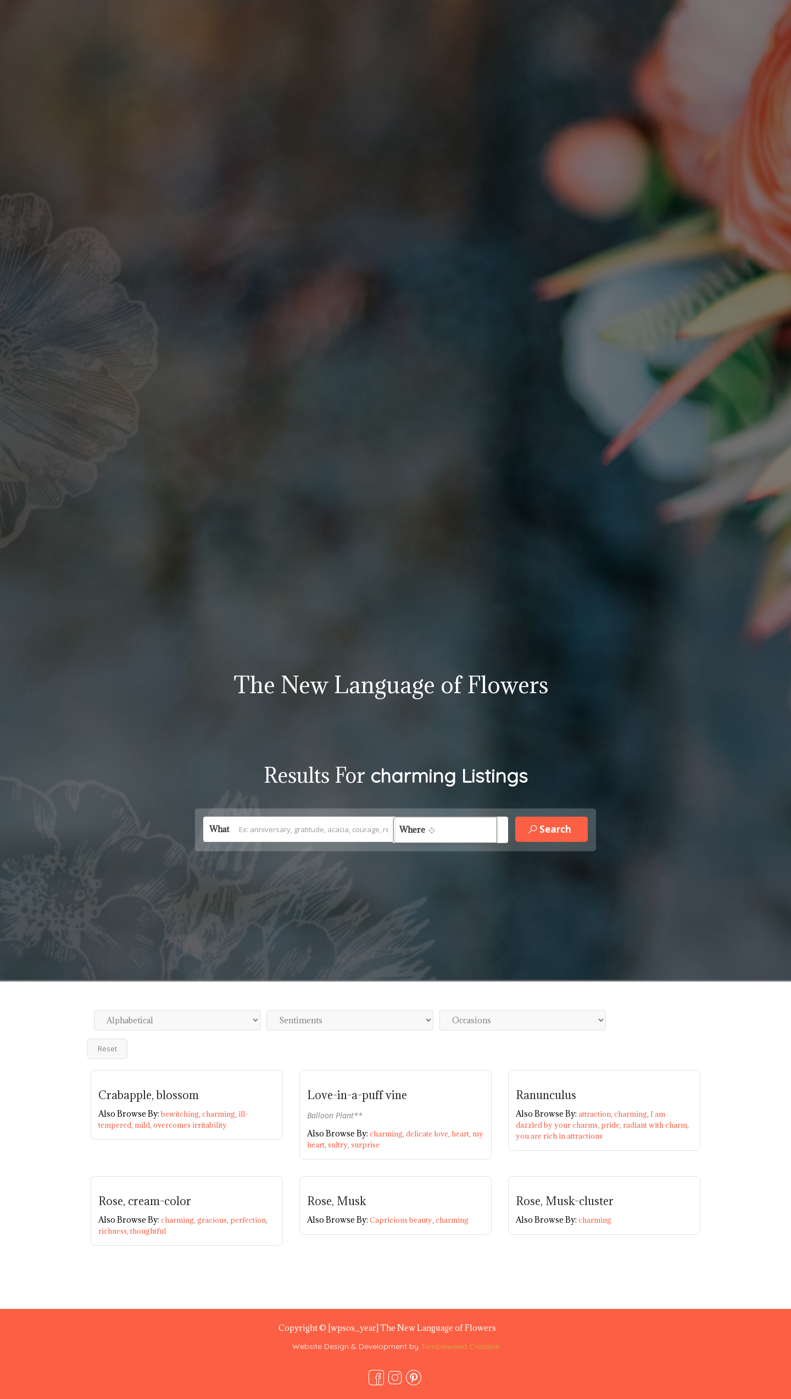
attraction (596, 1114)
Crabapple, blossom (148, 1095)
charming (220, 1114)
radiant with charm (656, 1125)
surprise (365, 1145)
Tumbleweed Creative (460, 1346)
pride (612, 1125)
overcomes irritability (190, 1125)
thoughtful (148, 1231)
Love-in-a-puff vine (357, 1095)
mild (144, 1125)
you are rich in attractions (559, 1136)
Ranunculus (546, 1095)
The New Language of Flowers (391, 684)
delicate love (429, 1134)
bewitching (181, 1114)
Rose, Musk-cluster (565, 1201)
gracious (213, 1220)
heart (462, 1134)
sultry (339, 1145)
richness (114, 1231)
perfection (249, 1220)
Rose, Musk (336, 1201)
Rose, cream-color (144, 1201)
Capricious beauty (403, 1220)
